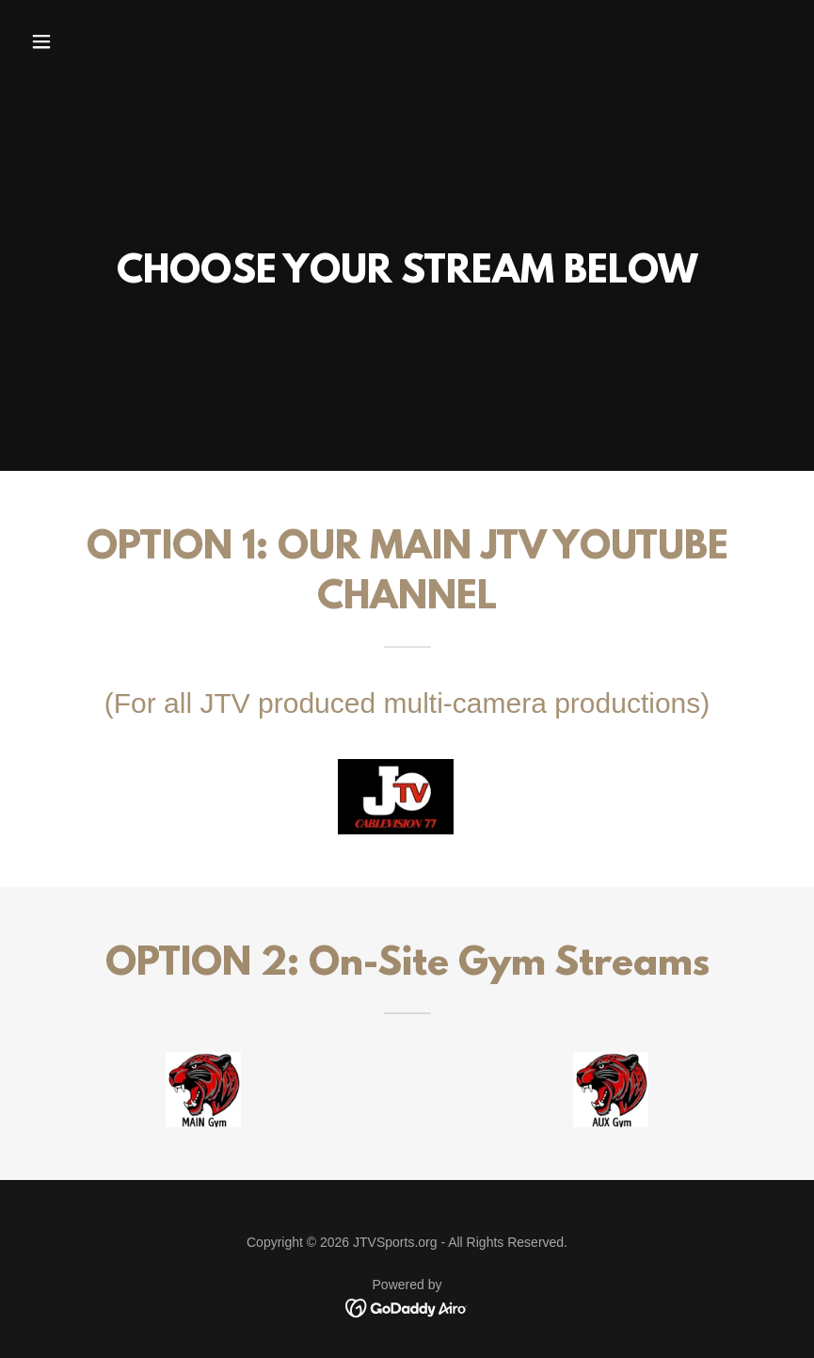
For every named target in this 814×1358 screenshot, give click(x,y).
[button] (80, 41)
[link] (407, 1307)
